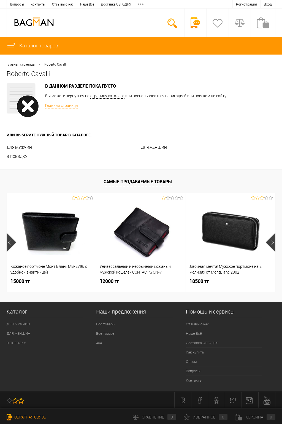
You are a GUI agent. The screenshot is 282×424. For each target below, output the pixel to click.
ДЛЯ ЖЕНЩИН (154, 147)
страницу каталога (107, 95)
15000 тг (20, 281)
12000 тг (109, 281)
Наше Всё (45, 4)
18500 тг (199, 281)
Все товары (105, 324)
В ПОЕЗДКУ (17, 156)
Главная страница (20, 64)
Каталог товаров (32, 45)
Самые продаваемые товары (138, 182)
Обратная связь (26, 417)
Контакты (194, 380)
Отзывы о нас (21, 4)
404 (99, 342)
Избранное (205, 417)
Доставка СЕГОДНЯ (74, 4)
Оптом (124, 4)
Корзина (255, 417)
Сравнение (154, 417)
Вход (268, 4)
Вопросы (193, 370)
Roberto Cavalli (55, 64)
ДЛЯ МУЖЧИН (19, 147)
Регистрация (246, 4)
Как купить (104, 4)
